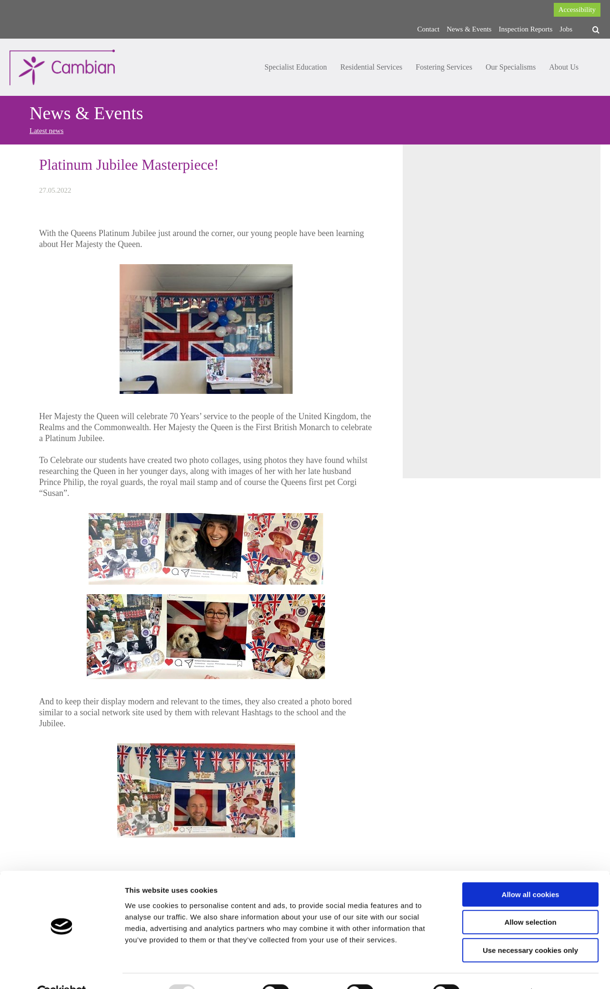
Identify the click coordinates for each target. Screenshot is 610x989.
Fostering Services (444, 67)
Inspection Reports (525, 29)
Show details (500, 970)
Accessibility (577, 9)
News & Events (469, 29)
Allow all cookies (530, 872)
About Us (564, 67)
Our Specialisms (511, 67)
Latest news (46, 130)
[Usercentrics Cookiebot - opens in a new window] (61, 970)
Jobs (565, 29)
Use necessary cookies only (530, 928)
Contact (428, 29)
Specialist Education (295, 67)
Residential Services (371, 67)
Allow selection (530, 900)
